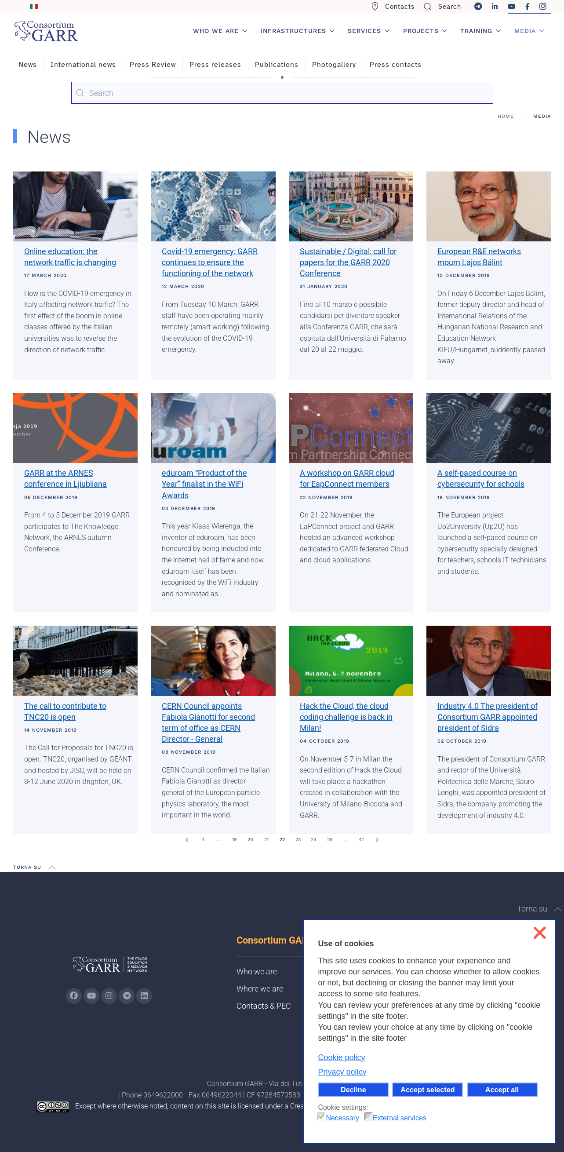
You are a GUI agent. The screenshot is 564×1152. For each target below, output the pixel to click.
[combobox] (282, 93)
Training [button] (480, 30)
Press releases (215, 64)
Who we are (257, 971)
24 (314, 839)
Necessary (342, 1118)
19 (234, 839)
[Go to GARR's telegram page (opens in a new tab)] (127, 996)
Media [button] (529, 30)
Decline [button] (353, 1090)
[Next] (377, 840)
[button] (52, 867)
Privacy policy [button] (342, 1072)
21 (266, 839)
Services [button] (369, 30)
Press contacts (396, 64)
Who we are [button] (220, 30)
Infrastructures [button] (298, 30)
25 (329, 839)
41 (361, 839)
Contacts (393, 6)
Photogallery (334, 64)
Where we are (260, 988)
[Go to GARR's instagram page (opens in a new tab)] (109, 996)
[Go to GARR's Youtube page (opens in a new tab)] (91, 996)
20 (250, 839)
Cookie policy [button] (341, 1057)
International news (83, 64)
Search (442, 6)
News (27, 64)
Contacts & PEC (264, 1005)
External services (399, 1118)
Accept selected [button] (427, 1090)
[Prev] (187, 840)
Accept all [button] (502, 1090)
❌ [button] (539, 933)
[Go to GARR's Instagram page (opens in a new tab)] (74, 996)
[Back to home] (46, 30)
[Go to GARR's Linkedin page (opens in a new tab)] (144, 996)
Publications (276, 64)
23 (298, 839)
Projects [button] (425, 30)
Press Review (153, 64)
